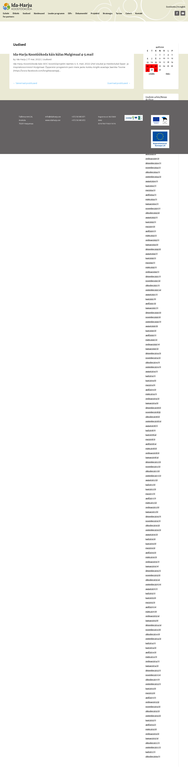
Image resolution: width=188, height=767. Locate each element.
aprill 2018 (150, 444)
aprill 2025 (150, 154)
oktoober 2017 (151, 471)
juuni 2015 (150, 598)
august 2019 (150, 371)
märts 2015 (150, 612)
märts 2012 (150, 729)
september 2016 (152, 530)
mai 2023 (149, 227)
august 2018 (150, 426)
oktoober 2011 (151, 743)
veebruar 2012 (151, 734)
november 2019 (152, 358)
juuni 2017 (150, 489)
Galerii (129, 14)
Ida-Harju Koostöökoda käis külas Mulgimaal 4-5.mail (53, 54)
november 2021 (152, 281)
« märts (152, 74)
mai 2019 (149, 385)
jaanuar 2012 (151, 738)
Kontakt (138, 14)
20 (148, 66)
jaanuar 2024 (151, 204)
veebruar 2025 (151, 159)
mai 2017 (149, 494)
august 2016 (150, 535)
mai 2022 (149, 263)
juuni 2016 (150, 544)
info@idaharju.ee (53, 116)
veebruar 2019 (151, 399)
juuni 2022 (150, 258)
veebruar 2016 (151, 562)
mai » (168, 74)
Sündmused (39, 14)
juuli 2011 (149, 752)
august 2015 (150, 589)
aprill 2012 (150, 725)
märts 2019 (150, 394)
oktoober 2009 (152, 757)
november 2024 (152, 168)
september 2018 (152, 421)
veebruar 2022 (151, 272)
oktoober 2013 (151, 680)
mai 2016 (149, 548)
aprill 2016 (150, 553)
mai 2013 (149, 693)
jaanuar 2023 (151, 245)
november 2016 (152, 521)
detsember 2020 (152, 313)
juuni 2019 (150, 381)
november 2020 (152, 317)
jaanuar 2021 (151, 308)
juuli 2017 (149, 485)
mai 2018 (149, 439)
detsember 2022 (152, 249)
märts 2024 (150, 199)
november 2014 (152, 630)
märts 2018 (150, 449)
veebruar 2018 (151, 453)
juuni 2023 (150, 222)
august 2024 (151, 181)
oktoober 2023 (151, 213)
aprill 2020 (150, 335)
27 (147, 70)
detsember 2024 (152, 163)
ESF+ (70, 14)
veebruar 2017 (151, 507)
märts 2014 (150, 657)
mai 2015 (149, 603)
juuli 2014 (149, 643)
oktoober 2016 (151, 525)
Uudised (26, 14)
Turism (119, 14)
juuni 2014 (150, 648)
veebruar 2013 (151, 702)
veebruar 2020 (151, 344)
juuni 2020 (150, 331)
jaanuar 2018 (151, 458)
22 (156, 66)
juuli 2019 (149, 376)
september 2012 (152, 716)
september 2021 (152, 290)
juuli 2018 (149, 430)
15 (156, 62)
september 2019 (152, 367)
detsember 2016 (152, 517)
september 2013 (152, 684)
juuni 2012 (150, 720)
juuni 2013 (150, 689)
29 (156, 70)
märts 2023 (150, 236)
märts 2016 (150, 557)
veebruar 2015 (151, 616)
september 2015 (152, 584)
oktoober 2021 (151, 285)
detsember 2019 (152, 353)
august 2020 (151, 326)
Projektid (95, 14)
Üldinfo (16, 14)
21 (152, 66)
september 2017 (152, 476)
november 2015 (152, 575)
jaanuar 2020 (151, 349)
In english (181, 7)
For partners (8, 17)
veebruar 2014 (151, 661)
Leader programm (56, 14)
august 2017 (150, 480)
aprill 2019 (150, 390)
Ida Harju (21, 59)
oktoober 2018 (151, 417)
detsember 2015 (152, 571)
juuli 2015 (149, 593)
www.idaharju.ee (52, 120)
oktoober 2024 (152, 172)
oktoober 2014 (152, 634)
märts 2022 (150, 267)
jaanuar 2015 (151, 621)
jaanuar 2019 (151, 403)
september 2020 (152, 322)
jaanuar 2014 (151, 666)
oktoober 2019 (151, 363)
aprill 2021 (150, 304)
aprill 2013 (150, 698)
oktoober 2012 (151, 711)
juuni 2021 (150, 299)
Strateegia (107, 14)
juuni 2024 (150, 186)
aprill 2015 (150, 607)
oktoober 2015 (151, 580)
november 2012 (152, 707)
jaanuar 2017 (151, 512)
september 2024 (152, 177)
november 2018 (152, 412)
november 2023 (152, 209)
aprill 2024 (150, 195)
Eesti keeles (171, 7)
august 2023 (150, 217)
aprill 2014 (150, 652)
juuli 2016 (149, 539)
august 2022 (150, 254)
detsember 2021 (152, 276)
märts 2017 (150, 503)
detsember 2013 (152, 670)
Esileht (6, 14)
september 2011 (152, 747)
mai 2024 (149, 190)
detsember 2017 (152, 462)
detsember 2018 (152, 408)
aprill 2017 (150, 498)
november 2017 (152, 467)
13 (147, 62)
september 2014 (152, 639)
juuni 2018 (150, 435)
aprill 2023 (150, 231)
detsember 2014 (152, 625)
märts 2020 (150, 340)
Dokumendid (81, 14)
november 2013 (152, 675)
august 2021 (150, 295)
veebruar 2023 (151, 240)
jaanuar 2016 (151, 566)
